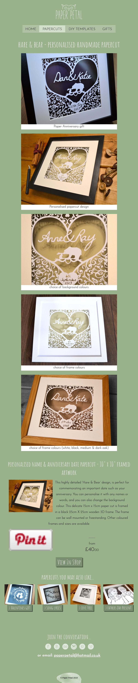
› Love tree (85, 608)
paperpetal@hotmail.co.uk (77, 655)
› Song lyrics (52, 608)
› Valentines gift (19, 608)
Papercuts (52, 29)
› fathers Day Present (118, 608)
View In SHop (69, 562)
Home (30, 29)
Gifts (107, 29)
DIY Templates (82, 29)
